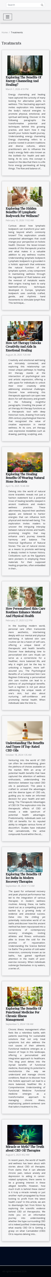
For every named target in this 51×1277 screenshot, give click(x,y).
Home (5, 32)
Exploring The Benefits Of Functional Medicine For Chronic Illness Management (23, 1014)
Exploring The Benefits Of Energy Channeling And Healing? (23, 81)
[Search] (25, 4)
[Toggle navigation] (7, 17)
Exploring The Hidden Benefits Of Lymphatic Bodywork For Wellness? (22, 212)
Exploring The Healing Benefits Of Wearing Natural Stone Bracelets (25, 477)
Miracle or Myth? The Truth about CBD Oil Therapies (25, 1148)
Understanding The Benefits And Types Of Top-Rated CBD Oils (25, 746)
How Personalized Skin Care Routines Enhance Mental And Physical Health (25, 612)
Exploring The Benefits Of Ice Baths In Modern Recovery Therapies (23, 877)
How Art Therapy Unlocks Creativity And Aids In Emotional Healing (23, 346)
